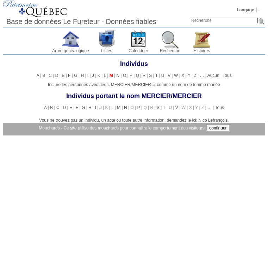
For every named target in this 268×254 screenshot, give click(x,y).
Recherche (170, 50)
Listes (106, 50)
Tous (227, 75)
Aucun (213, 75)
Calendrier (138, 50)
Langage (245, 9)
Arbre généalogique (70, 50)
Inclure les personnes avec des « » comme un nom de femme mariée (134, 84)
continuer (217, 128)
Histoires (202, 50)
